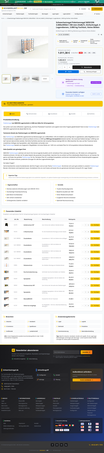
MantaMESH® (28, 299)
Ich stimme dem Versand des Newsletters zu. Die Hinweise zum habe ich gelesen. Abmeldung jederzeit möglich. (73, 356)
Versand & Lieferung (24, 408)
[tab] (52, 103)
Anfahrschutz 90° (29, 225)
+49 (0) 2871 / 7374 (99, 4)
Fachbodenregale (40, 410)
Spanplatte (27, 279)
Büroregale (39, 401)
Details (13, 114)
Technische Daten (32, 114)
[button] (6, 78)
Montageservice (23, 405)
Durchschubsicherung (30, 272)
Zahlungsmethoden (8, 428)
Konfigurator (73, 410)
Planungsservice (23, 403)
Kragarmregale (40, 408)
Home (3, 18)
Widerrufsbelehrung (8, 426)
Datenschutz (87, 356)
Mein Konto (4, 405)
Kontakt (55, 405)
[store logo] (14, 8)
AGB (4, 423)
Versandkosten (54, 114)
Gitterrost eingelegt (30, 305)
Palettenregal (7, 123)
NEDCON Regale (91, 405)
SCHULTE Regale (91, 408)
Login (2, 401)
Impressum (22, 423)
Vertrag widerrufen (24, 426)
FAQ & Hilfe (22, 401)
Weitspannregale (40, 405)
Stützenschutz (28, 265)
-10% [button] (81, 52)
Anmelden (86, 352)
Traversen (90, 413)
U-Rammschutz (28, 232)
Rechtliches (92, 114)
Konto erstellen (5, 408)
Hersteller (73, 114)
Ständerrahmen (91, 410)
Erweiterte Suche (5, 410)
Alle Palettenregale (92, 403)
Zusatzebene (27, 238)
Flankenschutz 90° (29, 285)
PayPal (70, 71)
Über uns (3, 403)
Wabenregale (39, 403)
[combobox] (52, 9)
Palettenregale (13, 153)
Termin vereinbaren (86, 380)
